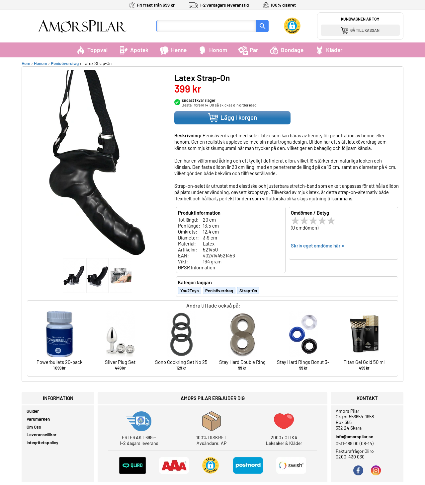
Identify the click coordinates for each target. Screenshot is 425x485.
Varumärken (38, 419)
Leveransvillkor (41, 434)
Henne (173, 49)
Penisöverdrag (65, 63)
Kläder (328, 49)
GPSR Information (196, 267)
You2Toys (189, 290)
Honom (212, 49)
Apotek (133, 49)
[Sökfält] (206, 26)
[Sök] (262, 26)
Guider (33, 411)
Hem (26, 63)
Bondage (286, 49)
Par (248, 49)
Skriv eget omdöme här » (317, 245)
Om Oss (34, 427)
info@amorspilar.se (354, 436)
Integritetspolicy (42, 442)
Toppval (92, 49)
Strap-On (248, 290)
